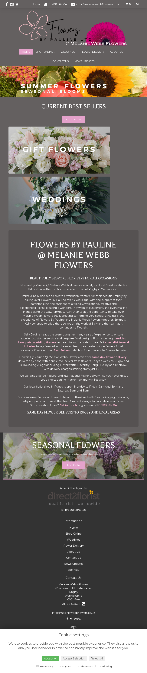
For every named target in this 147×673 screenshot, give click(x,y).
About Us (117, 51)
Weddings (68, 51)
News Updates (84, 61)
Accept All (50, 658)
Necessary (44, 666)
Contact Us (60, 61)
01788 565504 (107, 405)
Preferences (83, 666)
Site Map (73, 569)
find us (79, 619)
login (36, 4)
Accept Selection (74, 658)
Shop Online (45, 51)
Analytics (63, 666)
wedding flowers (45, 342)
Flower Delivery (92, 51)
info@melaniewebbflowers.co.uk (73, 613)
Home (26, 51)
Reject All (97, 658)
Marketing (104, 666)
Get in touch (68, 405)
